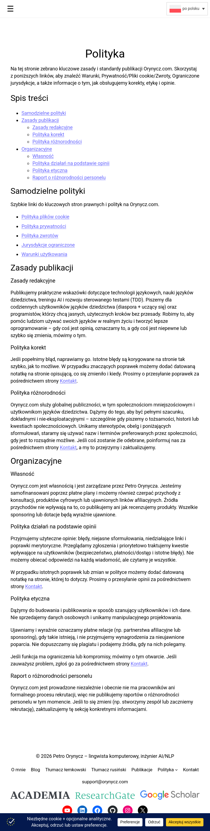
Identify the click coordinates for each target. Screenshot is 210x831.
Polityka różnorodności (57, 141)
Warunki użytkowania (44, 254)
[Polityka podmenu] (176, 769)
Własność (43, 156)
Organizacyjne (36, 149)
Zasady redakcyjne (52, 127)
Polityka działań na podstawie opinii (70, 163)
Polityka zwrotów (39, 235)
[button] (187, 8)
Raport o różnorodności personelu (69, 177)
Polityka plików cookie (45, 217)
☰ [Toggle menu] (10, 8)
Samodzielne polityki (43, 113)
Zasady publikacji (40, 120)
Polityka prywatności (43, 226)
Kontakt (68, 381)
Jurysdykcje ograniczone (48, 245)
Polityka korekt (48, 134)
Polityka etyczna (49, 170)
